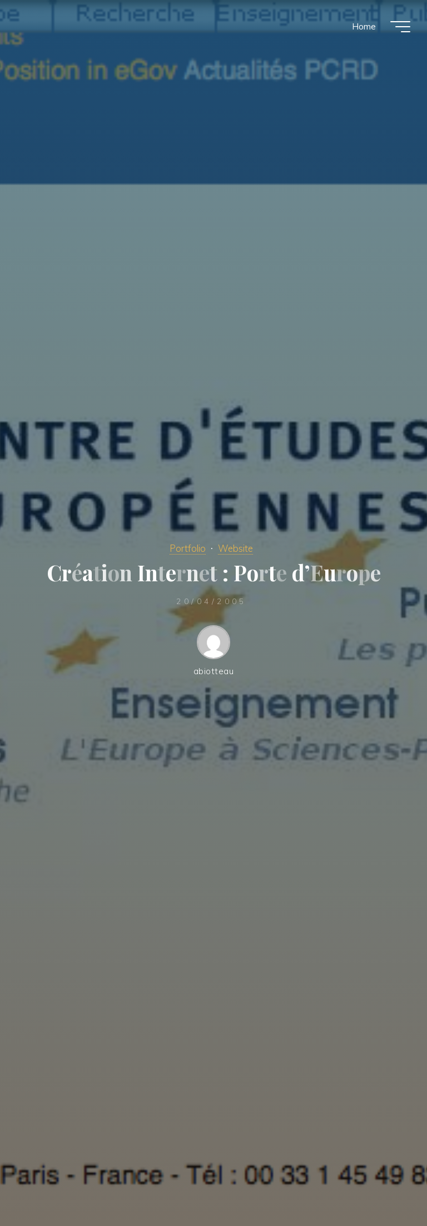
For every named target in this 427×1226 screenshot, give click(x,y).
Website (235, 548)
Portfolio (188, 548)
